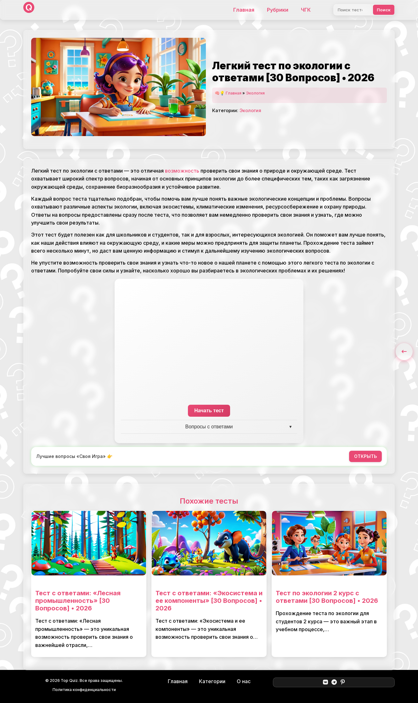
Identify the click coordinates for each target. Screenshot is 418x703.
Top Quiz (69, 680)
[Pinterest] (343, 682)
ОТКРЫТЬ (365, 456)
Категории (212, 681)
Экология (255, 93)
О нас (244, 681)
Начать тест (209, 410)
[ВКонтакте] (325, 682)
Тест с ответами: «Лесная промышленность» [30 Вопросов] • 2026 (78, 600)
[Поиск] (352, 9)
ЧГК (306, 10)
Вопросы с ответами (209, 426)
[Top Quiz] (28, 10)
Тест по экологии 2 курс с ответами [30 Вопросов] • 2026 (327, 596)
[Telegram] (334, 682)
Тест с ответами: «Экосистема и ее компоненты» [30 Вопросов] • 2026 (209, 600)
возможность (182, 171)
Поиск (384, 9)
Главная (243, 10)
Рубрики (277, 10)
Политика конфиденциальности (84, 689)
